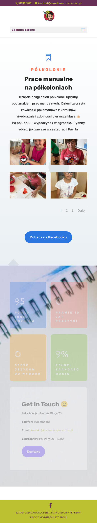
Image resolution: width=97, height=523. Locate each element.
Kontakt (33, 452)
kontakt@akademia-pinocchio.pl (52, 430)
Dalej (81, 210)
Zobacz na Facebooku (48, 237)
